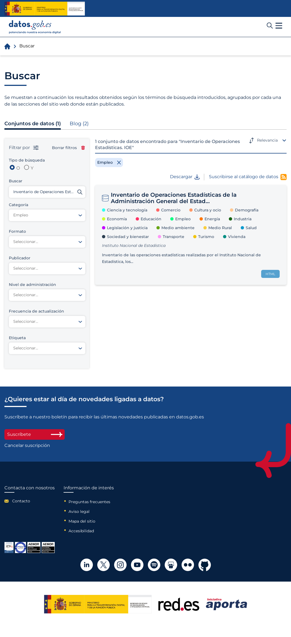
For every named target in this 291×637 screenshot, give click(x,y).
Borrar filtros (68, 147)
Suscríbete (34, 434)
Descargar (185, 176)
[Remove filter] (109, 162)
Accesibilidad (81, 530)
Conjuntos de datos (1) (32, 124)
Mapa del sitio (82, 521)
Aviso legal (79, 511)
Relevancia (267, 140)
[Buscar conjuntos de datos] (47, 192)
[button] (279, 25)
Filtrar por (24, 147)
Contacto (21, 500)
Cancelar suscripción (27, 445)
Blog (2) (79, 124)
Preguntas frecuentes (89, 501)
